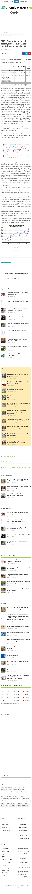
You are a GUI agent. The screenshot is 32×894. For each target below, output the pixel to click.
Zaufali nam (6, 462)
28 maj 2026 (12, 319)
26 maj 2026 (12, 350)
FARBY (3, 857)
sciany (20, 794)
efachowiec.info (23, 827)
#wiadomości (4, 262)
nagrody (10, 791)
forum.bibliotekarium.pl (24, 838)
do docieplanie (4, 798)
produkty (19, 787)
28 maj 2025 (12, 430)
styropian (15, 803)
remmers (12, 807)
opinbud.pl (21, 833)
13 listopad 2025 (12, 650)
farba (24, 787)
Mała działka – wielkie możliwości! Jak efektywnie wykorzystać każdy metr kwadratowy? (16, 412)
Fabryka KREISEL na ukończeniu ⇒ (16, 278)
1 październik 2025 (12, 628)
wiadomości (4, 787)
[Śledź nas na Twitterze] (14, 12)
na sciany (15, 789)
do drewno (18, 805)
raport (2, 805)
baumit (10, 798)
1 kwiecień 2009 (11, 563)
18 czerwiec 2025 (13, 422)
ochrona (14, 787)
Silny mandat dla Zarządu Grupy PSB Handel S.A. (18, 534)
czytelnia (10, 787)
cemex (7, 807)
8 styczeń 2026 (12, 391)
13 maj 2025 (11, 592)
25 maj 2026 (12, 357)
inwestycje (9, 796)
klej (19, 791)
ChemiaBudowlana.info (15, 885)
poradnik (9, 794)
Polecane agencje (8, 456)
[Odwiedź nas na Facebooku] (11, 12)
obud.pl (20, 822)
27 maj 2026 (12, 334)
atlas (24, 794)
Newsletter (6, 1)
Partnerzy (4, 827)
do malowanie (21, 789)
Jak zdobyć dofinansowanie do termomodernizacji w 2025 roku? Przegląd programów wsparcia (17, 374)
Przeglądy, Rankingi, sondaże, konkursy (15, 467)
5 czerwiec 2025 (12, 378)
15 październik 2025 (12, 680)
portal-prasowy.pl (23, 830)
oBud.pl (16, 1)
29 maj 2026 (12, 296)
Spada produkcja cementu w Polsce (15, 669)
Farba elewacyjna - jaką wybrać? (15, 389)
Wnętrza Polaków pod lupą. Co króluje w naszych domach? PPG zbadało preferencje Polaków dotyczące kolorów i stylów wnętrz (18, 677)
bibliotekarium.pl (23, 836)
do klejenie (23, 800)
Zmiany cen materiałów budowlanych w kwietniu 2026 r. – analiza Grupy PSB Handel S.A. (18, 301)
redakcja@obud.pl (24, 1)
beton (7, 800)
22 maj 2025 (11, 497)
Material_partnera (13, 800)
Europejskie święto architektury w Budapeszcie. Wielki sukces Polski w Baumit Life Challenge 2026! (18, 339)
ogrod (6, 805)
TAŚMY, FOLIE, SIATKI (7, 859)
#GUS (10, 262)
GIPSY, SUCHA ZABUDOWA (5, 871)
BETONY (4, 875)
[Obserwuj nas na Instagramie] (16, 12)
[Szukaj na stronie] (20, 12)
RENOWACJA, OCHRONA (8, 868)
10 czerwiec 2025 (13, 385)
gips (19, 800)
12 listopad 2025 (12, 399)
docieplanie (23, 791)
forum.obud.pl (22, 824)
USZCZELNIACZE (6, 862)
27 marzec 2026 (12, 444)
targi (13, 796)
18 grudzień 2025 (13, 437)
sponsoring (9, 803)
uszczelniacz (15, 794)
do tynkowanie (25, 805)
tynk (26, 796)
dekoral (27, 798)
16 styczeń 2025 (12, 577)
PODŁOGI (4, 865)
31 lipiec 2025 (11, 643)
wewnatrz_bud (4, 789)
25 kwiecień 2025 (13, 406)
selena (28, 800)
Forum (11, 1)
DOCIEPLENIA (5, 848)
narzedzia (20, 803)
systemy (3, 807)
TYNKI (3, 854)
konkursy (3, 796)
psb (26, 803)
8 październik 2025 (12, 635)
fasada (22, 796)
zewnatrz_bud (4, 791)
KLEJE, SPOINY (5, 851)
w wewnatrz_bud (16, 798)
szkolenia (3, 803)
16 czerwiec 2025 (12, 664)
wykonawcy (3, 794)
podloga (15, 791)
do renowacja (12, 805)
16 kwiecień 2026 (12, 671)
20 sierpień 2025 (12, 570)
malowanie (17, 796)
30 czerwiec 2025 (12, 621)
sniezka (23, 798)
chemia (10, 789)
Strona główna (4, 32)
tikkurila (3, 800)
